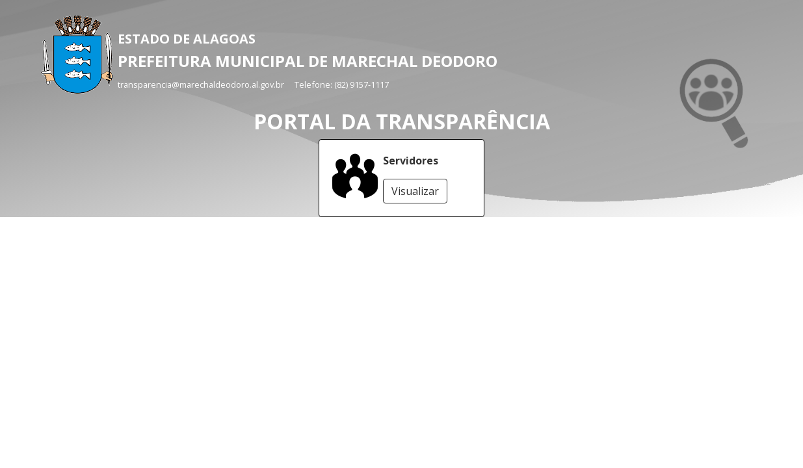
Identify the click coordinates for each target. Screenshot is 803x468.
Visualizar (415, 191)
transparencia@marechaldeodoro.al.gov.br (201, 84)
